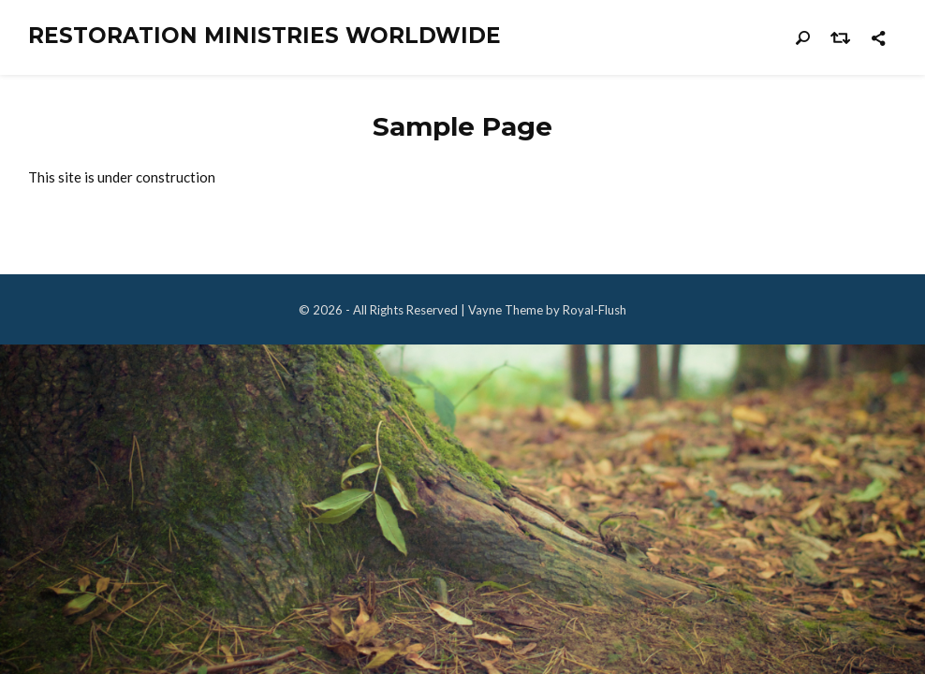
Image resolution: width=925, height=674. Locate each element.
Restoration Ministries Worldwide (264, 36)
